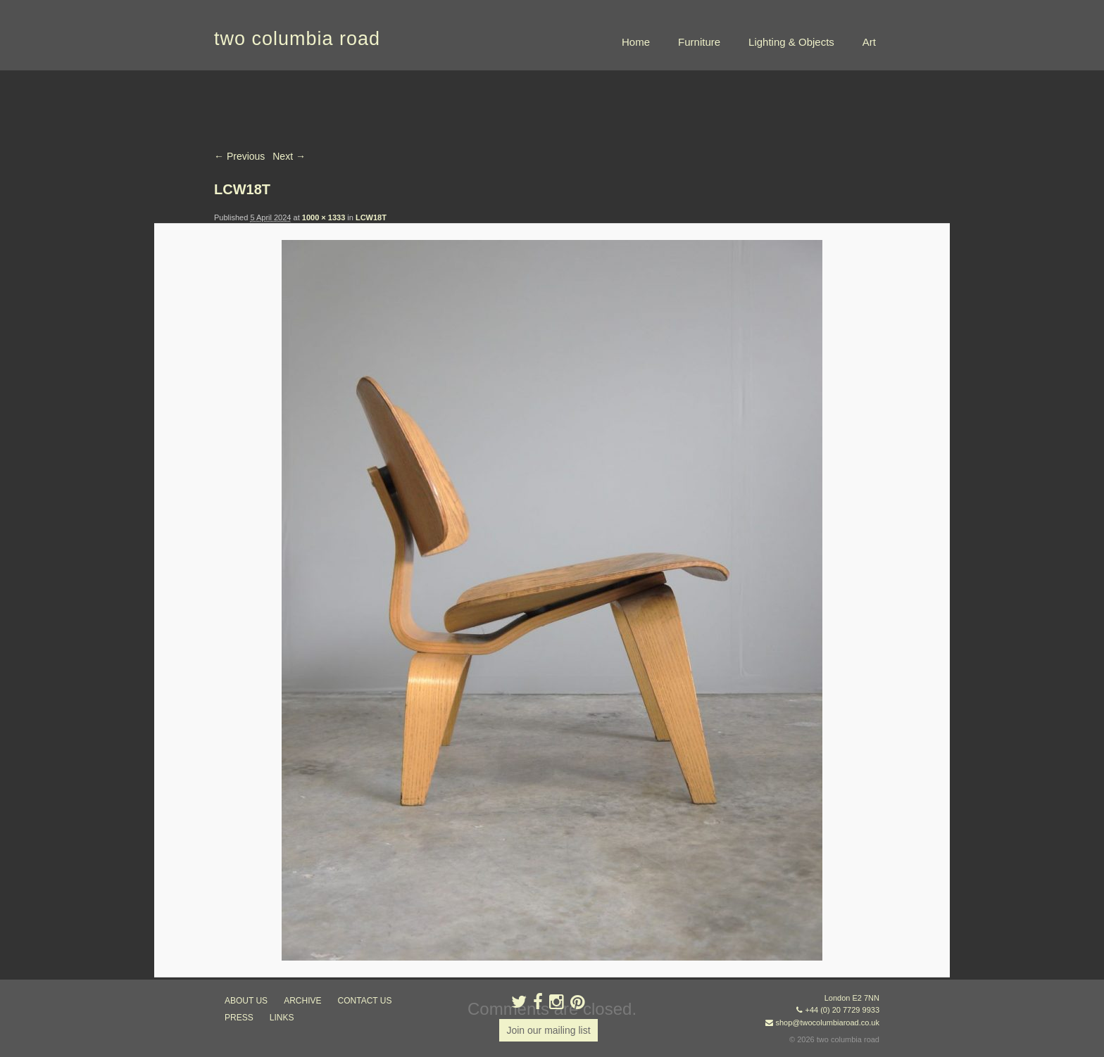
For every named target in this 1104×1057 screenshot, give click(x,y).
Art (869, 42)
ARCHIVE (302, 1001)
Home (636, 42)
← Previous (239, 156)
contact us (365, 1001)
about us (246, 1001)
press (239, 1018)
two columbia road (297, 38)
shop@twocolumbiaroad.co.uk (827, 1022)
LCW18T (371, 217)
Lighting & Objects (791, 42)
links (282, 1018)
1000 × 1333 (323, 217)
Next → (289, 156)
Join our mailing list (548, 1030)
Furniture (699, 42)
